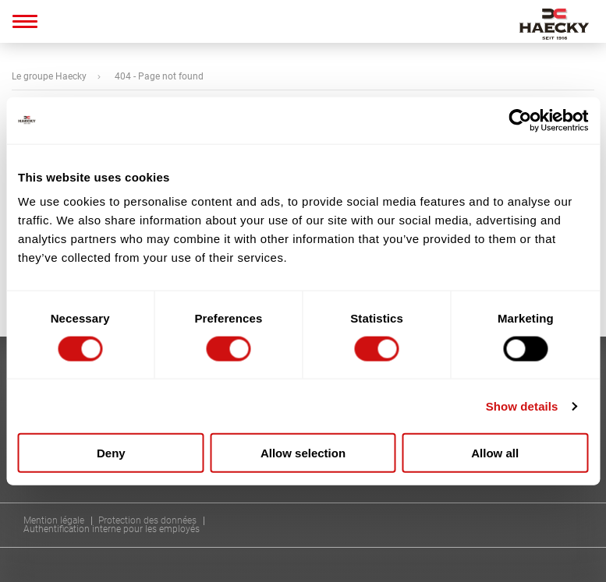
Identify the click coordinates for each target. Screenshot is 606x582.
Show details (522, 405)
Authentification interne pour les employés (111, 529)
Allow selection (303, 453)
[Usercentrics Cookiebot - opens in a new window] (520, 120)
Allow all (495, 453)
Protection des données (147, 521)
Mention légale (53, 521)
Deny (111, 453)
